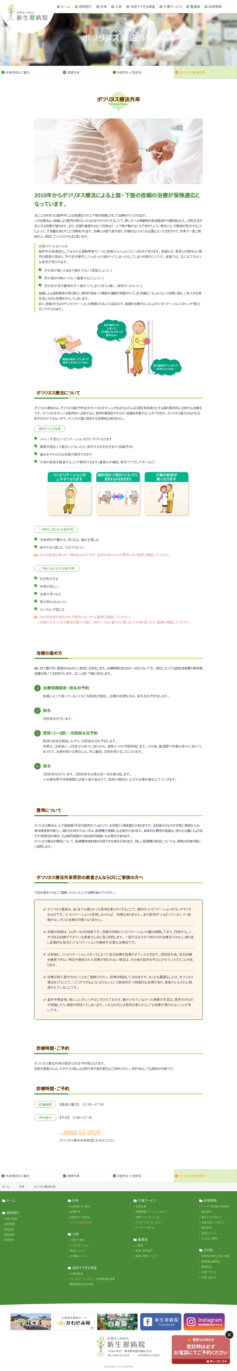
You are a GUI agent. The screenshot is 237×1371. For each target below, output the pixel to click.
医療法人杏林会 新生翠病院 (126, 1342)
